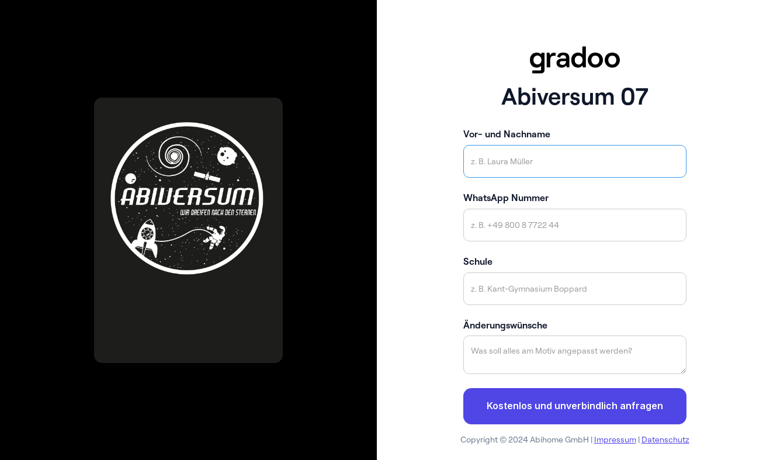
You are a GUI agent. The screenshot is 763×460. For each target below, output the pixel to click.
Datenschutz (665, 439)
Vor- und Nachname (506, 134)
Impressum (615, 439)
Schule (478, 261)
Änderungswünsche (505, 325)
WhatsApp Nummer (506, 197)
